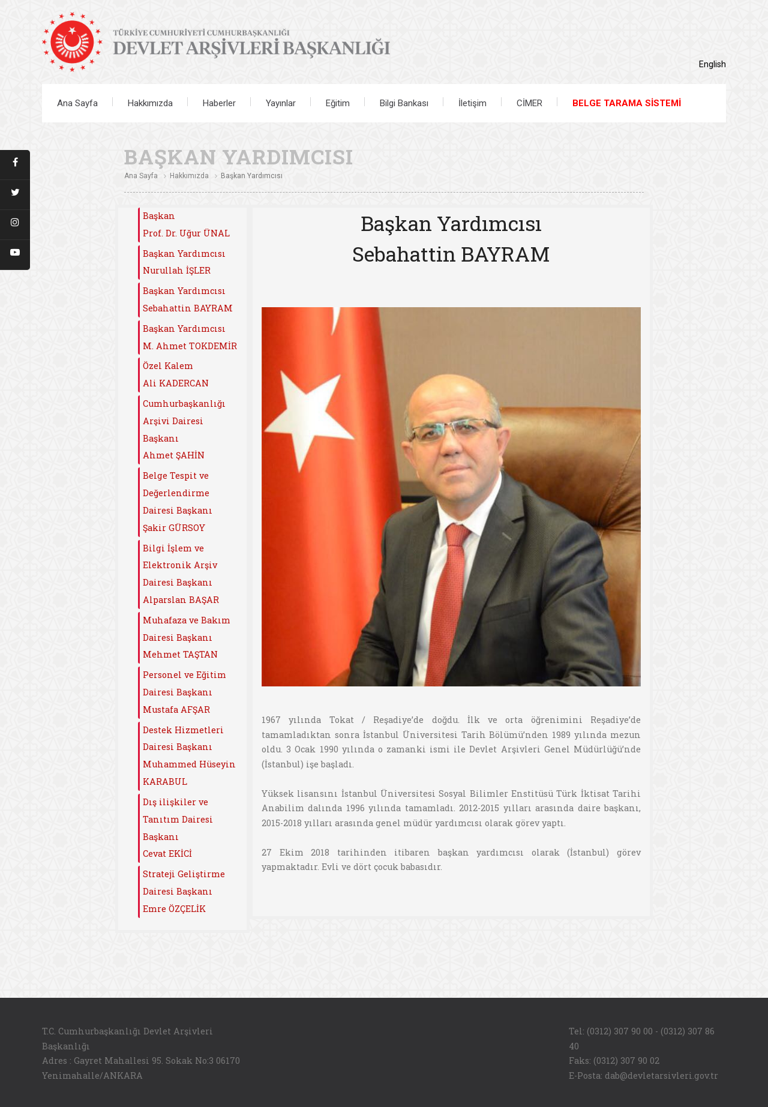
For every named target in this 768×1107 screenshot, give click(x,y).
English (712, 64)
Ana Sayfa (77, 103)
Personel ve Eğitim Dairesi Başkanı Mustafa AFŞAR (184, 692)
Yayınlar (281, 103)
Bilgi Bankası (404, 103)
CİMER (529, 103)
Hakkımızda (150, 103)
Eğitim (338, 103)
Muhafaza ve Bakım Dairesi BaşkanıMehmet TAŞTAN (186, 637)
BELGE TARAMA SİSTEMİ (626, 103)
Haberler (219, 103)
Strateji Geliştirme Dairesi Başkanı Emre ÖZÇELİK (184, 891)
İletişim (472, 103)
